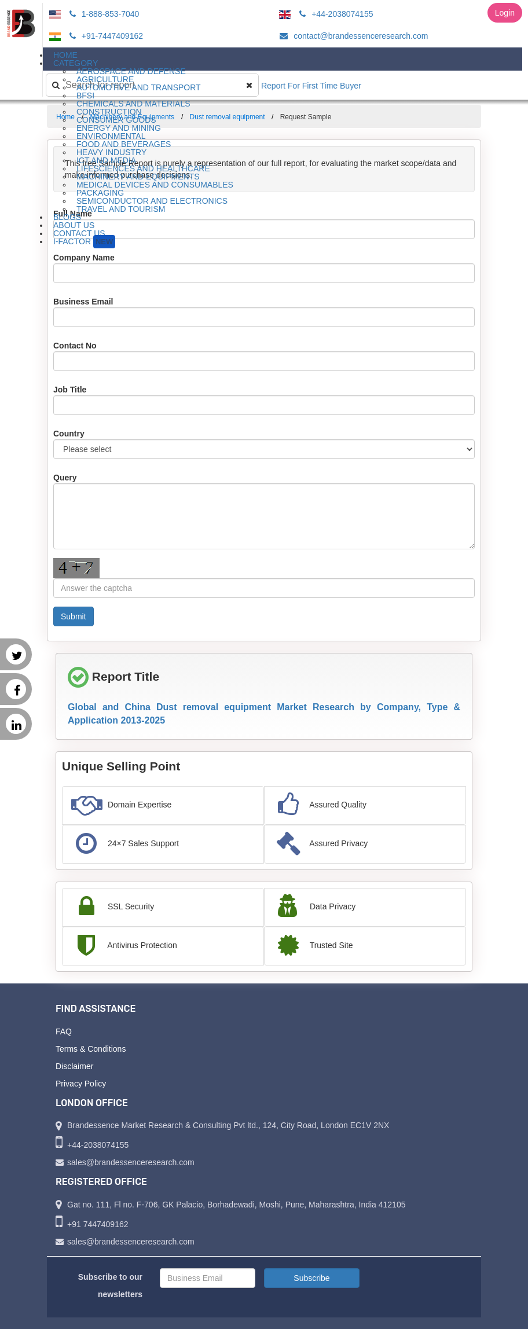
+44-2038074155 (334, 14)
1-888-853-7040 (103, 14)
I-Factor (84, 241)
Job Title (69, 389)
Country (69, 433)
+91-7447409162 (104, 36)
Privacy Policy (81, 1083)
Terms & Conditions (91, 1048)
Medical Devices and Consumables (154, 184)
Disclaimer (74, 1066)
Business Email (83, 301)
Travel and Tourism (121, 209)
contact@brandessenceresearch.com (352, 35)
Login (505, 12)
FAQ (64, 1031)
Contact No (75, 345)
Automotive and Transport (138, 87)
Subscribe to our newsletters (110, 1285)
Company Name (84, 257)
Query (64, 477)
